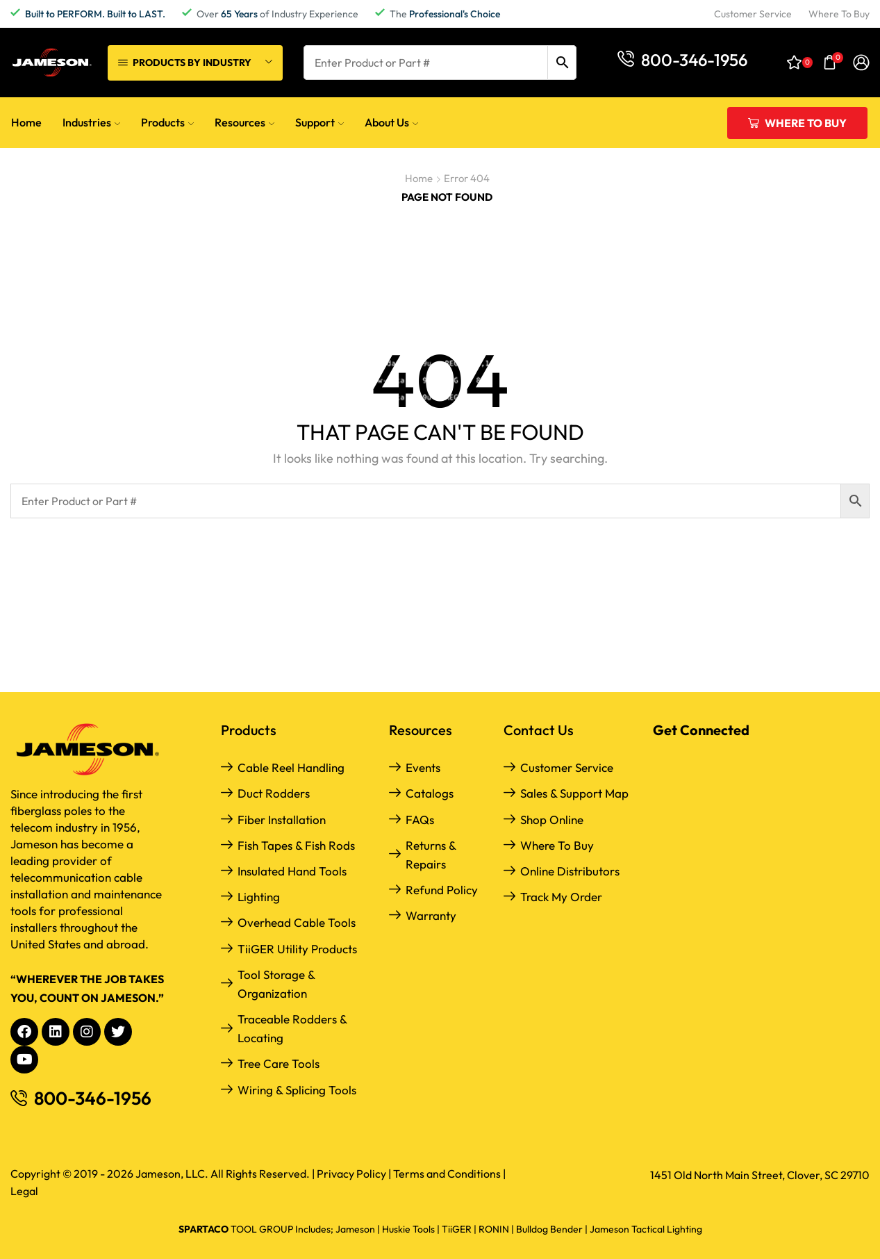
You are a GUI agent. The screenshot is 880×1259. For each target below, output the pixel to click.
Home (26, 122)
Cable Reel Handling (291, 767)
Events (423, 767)
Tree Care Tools (278, 1063)
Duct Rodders (274, 793)
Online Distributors (570, 871)
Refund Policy (442, 889)
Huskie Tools (408, 1229)
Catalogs (430, 793)
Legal (24, 1191)
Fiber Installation (282, 819)
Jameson (355, 1229)
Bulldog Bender (549, 1229)
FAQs (420, 819)
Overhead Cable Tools (297, 922)
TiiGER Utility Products (297, 948)
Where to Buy (557, 845)
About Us (391, 122)
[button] (682, 59)
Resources (244, 122)
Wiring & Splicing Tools (297, 1090)
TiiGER (457, 1229)
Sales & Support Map (574, 793)
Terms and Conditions (447, 1173)
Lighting (259, 896)
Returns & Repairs (431, 854)
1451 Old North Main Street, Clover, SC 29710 (760, 1175)
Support (319, 122)
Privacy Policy (351, 1173)
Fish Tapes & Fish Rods (296, 845)
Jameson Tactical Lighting (646, 1229)
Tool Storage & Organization (276, 984)
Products (167, 122)
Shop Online (551, 819)
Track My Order (561, 896)
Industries (91, 122)
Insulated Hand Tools (292, 871)
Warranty (431, 915)
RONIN (494, 1229)
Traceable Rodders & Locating (292, 1028)
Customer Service (566, 767)
